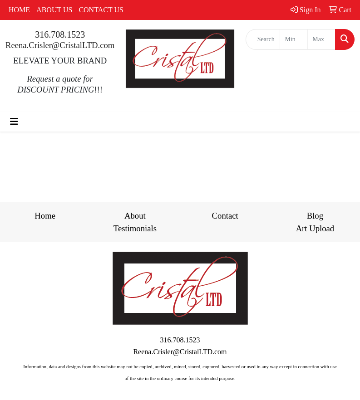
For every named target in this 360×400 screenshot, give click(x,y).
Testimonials (135, 228)
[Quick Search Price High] (321, 39)
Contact (225, 215)
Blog (315, 215)
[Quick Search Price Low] (294, 39)
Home (45, 215)
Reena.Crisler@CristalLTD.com (59, 45)
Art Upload (315, 228)
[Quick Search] (263, 39)
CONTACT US (101, 10)
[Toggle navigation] (14, 121)
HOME (19, 10)
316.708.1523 (60, 34)
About (135, 215)
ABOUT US (54, 10)
